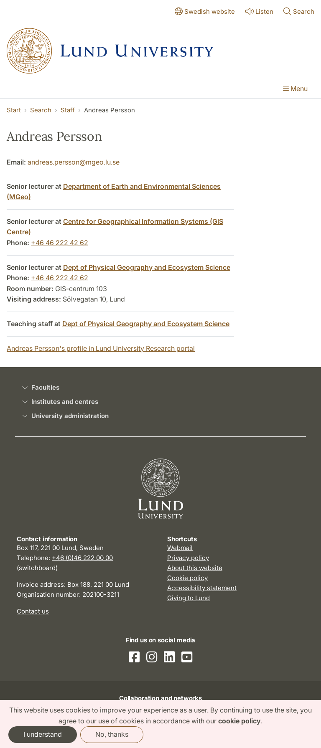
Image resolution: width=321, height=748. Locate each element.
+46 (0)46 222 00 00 (82, 558)
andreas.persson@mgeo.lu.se (74, 162)
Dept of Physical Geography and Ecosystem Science (146, 267)
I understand (42, 734)
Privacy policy (188, 558)
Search (40, 110)
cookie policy (239, 721)
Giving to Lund (188, 598)
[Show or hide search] (298, 12)
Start (14, 110)
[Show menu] (295, 89)
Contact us (33, 611)
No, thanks (111, 734)
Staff (68, 110)
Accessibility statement (202, 588)
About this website (194, 568)
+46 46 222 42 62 (59, 242)
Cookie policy (187, 578)
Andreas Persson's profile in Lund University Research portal (101, 348)
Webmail (180, 548)
